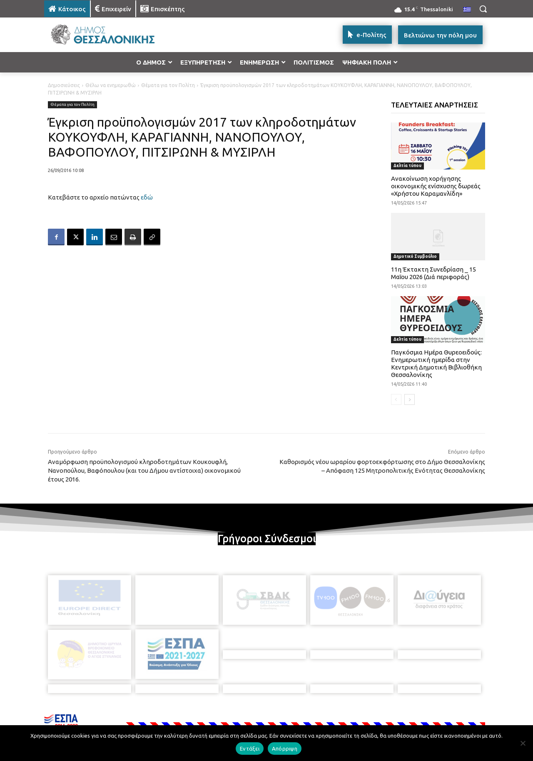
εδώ (147, 197)
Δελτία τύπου (407, 165)
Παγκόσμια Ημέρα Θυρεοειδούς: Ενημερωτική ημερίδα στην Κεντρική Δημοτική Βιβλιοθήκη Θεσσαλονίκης (436, 363)
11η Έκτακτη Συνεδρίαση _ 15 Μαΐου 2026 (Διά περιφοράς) (433, 273)
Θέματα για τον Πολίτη (168, 85)
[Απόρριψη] (522, 743)
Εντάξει (249, 748)
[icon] (324, 716)
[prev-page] (396, 399)
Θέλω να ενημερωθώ (110, 85)
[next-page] (409, 399)
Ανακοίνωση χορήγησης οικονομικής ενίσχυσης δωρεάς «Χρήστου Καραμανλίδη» (436, 186)
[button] (483, 9)
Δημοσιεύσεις (64, 85)
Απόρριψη (284, 748)
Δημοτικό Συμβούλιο (415, 256)
